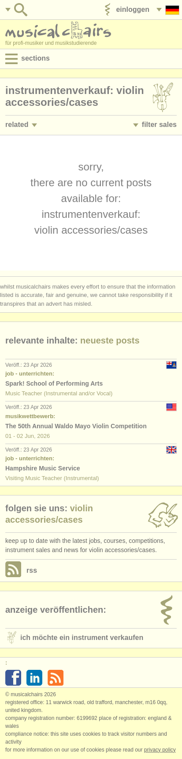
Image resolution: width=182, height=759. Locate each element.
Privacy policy (160, 750)
